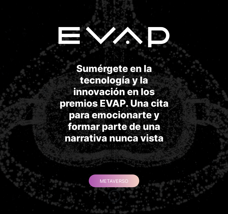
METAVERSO (114, 181)
